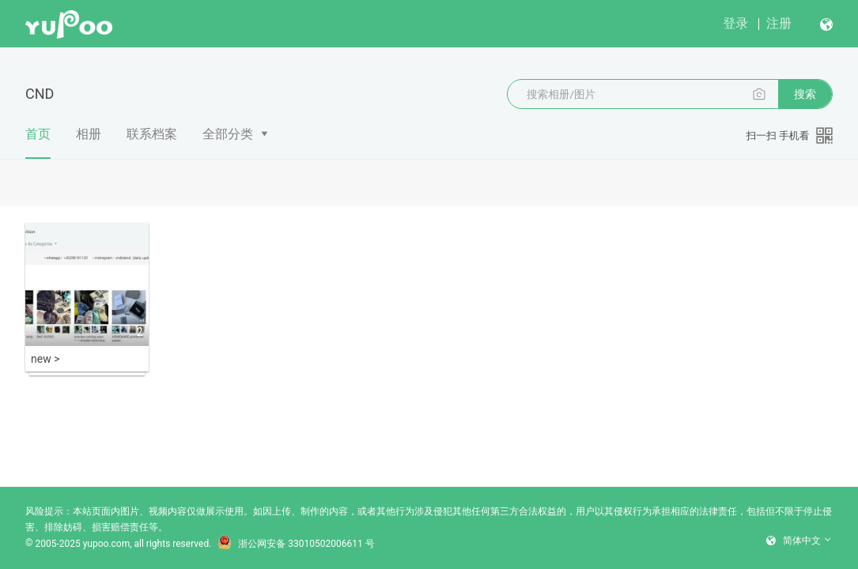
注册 (779, 23)
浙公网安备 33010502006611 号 (295, 543)
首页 (38, 142)
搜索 (805, 94)
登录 (735, 23)
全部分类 (227, 133)
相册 (88, 133)
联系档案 (152, 133)
